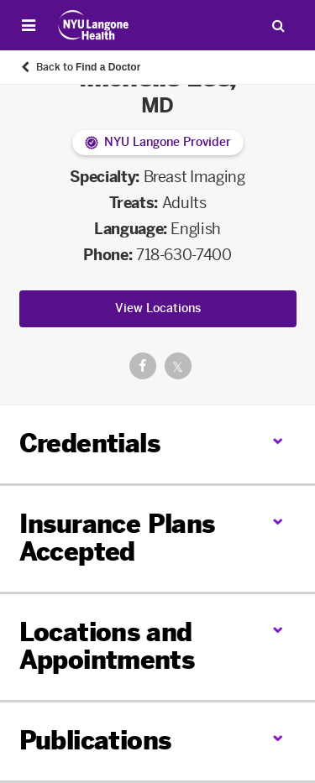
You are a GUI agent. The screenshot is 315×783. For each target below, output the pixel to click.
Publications (95, 741)
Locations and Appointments (107, 647)
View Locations (158, 308)
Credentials (89, 444)
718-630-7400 (184, 255)
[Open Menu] (28, 25)
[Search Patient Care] (278, 25)
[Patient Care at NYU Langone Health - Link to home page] (94, 25)
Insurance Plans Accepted (117, 538)
